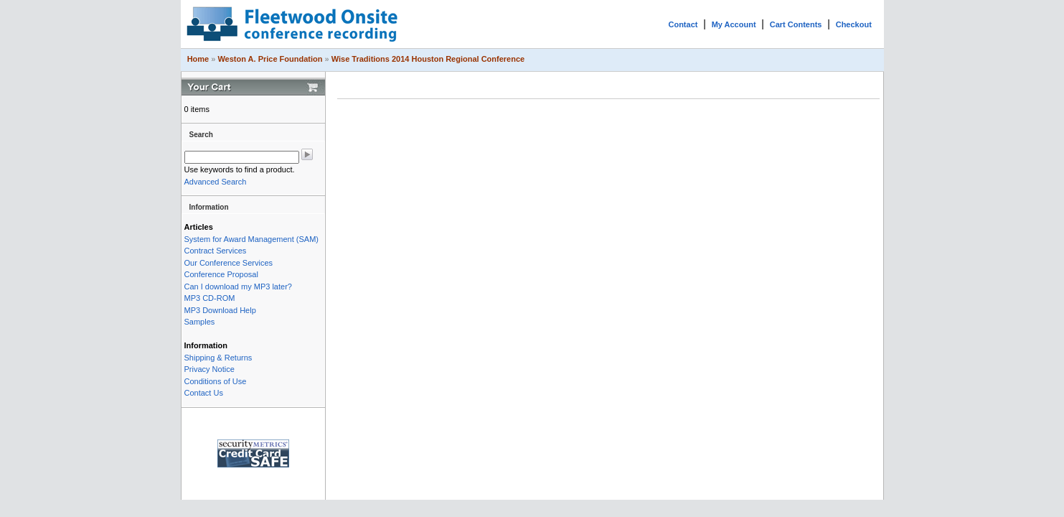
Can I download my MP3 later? (238, 286)
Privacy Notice (209, 369)
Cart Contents (796, 24)
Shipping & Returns (218, 357)
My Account (734, 24)
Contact (682, 24)
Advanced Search (215, 181)
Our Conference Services (228, 262)
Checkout (854, 24)
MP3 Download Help (220, 310)
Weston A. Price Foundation (269, 59)
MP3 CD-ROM (209, 298)
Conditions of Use (215, 381)
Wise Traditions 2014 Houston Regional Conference (427, 59)
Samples (199, 321)
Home (198, 59)
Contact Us (203, 392)
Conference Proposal (221, 274)
